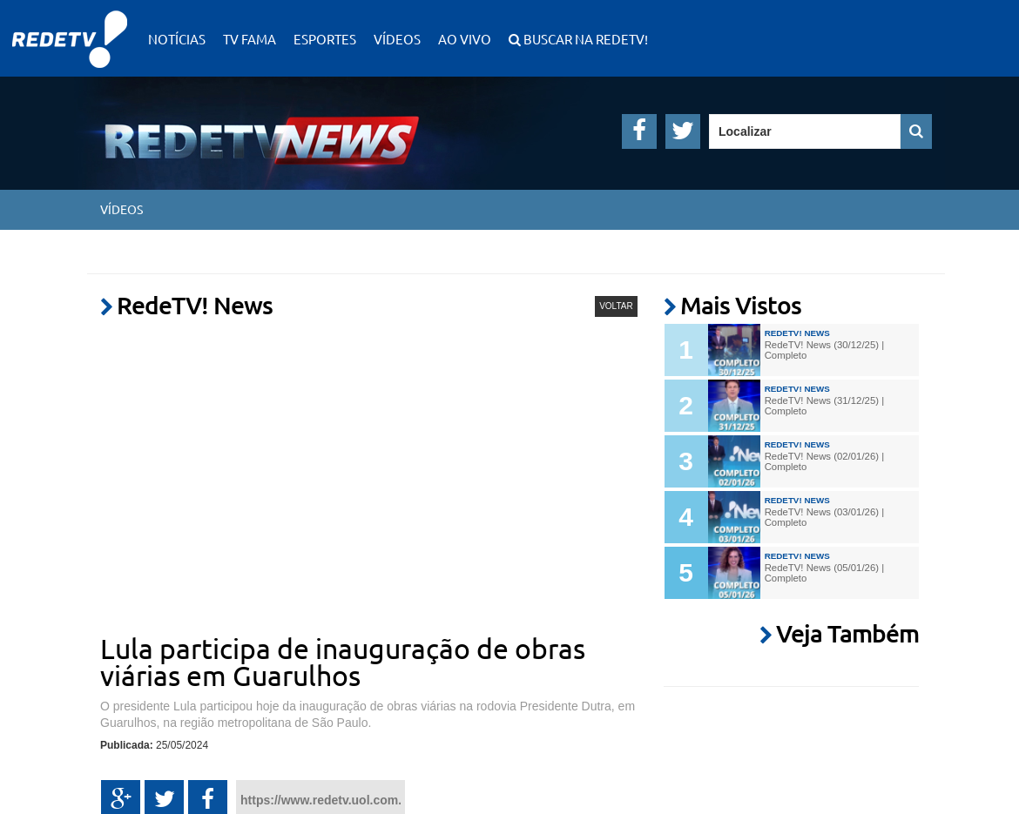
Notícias (177, 38)
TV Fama (249, 38)
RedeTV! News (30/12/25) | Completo (824, 350)
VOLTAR (616, 306)
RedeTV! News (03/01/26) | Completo (824, 517)
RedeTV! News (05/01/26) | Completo (824, 572)
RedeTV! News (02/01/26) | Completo (824, 461)
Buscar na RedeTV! (584, 38)
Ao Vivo (464, 38)
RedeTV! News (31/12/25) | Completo (824, 405)
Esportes (325, 38)
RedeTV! (69, 27)
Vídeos (397, 38)
